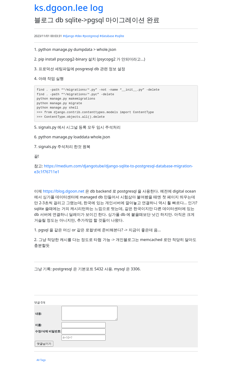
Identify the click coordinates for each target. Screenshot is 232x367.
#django (68, 36)
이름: (38, 325)
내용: (38, 314)
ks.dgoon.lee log (68, 7)
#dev (78, 36)
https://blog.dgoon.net (63, 191)
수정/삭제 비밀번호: (48, 331)
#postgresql (91, 36)
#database (107, 36)
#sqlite (119, 36)
